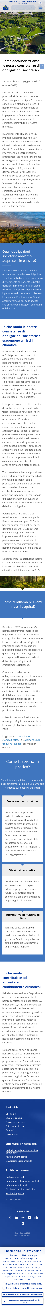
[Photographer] (43, 51)
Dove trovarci (12, 1134)
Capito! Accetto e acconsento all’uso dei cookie (24, 1294)
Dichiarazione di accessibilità (20, 1189)
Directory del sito (14, 1200)
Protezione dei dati (15, 1177)
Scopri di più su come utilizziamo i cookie (24, 1288)
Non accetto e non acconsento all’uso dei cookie (24, 1301)
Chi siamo (11, 1113)
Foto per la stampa (15, 1126)
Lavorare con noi (14, 1117)
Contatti (10, 1130)
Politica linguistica (15, 1193)
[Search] (21, 8)
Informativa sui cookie (17, 1185)
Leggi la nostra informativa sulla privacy (24, 1284)
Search (32, 8)
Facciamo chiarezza (15, 1122)
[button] (40, 2)
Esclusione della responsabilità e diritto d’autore (22, 1151)
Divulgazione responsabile (19, 1160)
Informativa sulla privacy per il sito (23, 1181)
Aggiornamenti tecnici (17, 1156)
